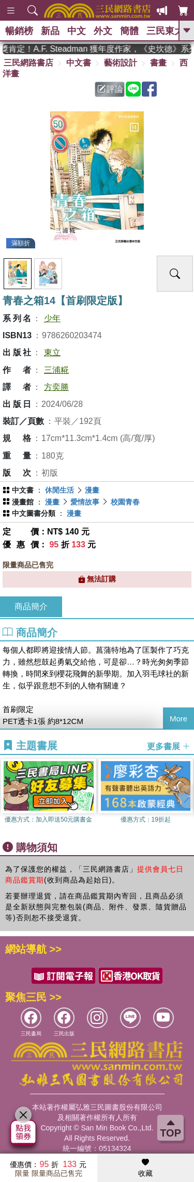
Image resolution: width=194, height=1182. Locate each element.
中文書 (78, 62)
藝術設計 (120, 62)
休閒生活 (59, 490)
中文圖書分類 (33, 513)
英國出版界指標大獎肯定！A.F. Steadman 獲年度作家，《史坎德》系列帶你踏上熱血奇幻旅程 (97, 48)
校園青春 (125, 502)
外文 (103, 31)
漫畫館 (23, 502)
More (178, 718)
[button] (186, 796)
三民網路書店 (28, 62)
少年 (52, 318)
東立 (52, 352)
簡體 (129, 31)
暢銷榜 (19, 31)
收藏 (145, 1168)
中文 (76, 31)
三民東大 (165, 31)
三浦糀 (56, 370)
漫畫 (92, 490)
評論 (110, 89)
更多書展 (168, 746)
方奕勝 (56, 387)
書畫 (158, 62)
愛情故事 (84, 502)
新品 (50, 31)
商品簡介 (31, 606)
